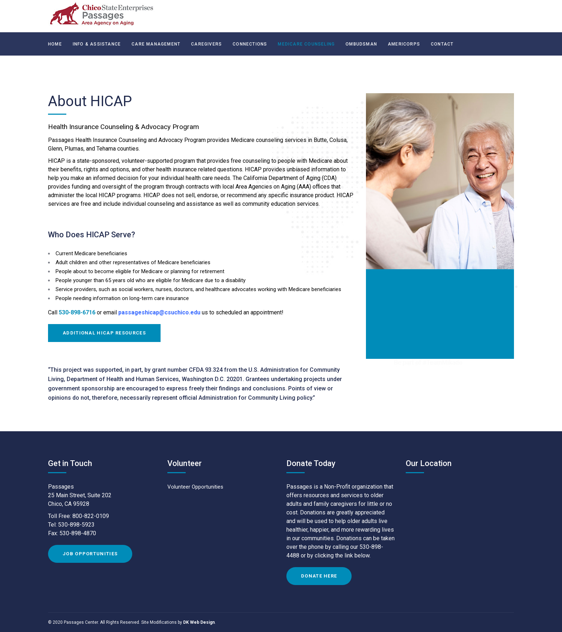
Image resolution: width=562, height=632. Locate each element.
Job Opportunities (90, 553)
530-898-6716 (78, 312)
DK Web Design (199, 622)
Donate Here (319, 576)
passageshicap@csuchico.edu (159, 312)
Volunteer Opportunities (195, 487)
